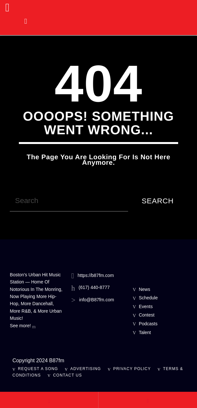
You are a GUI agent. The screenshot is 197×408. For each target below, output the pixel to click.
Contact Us (67, 375)
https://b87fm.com (96, 275)
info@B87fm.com (96, 299)
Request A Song (38, 368)
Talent (145, 332)
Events (146, 306)
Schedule (148, 297)
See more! (22, 326)
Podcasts (148, 323)
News (144, 289)
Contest (146, 315)
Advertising (85, 368)
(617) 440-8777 (94, 287)
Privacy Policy (132, 368)
